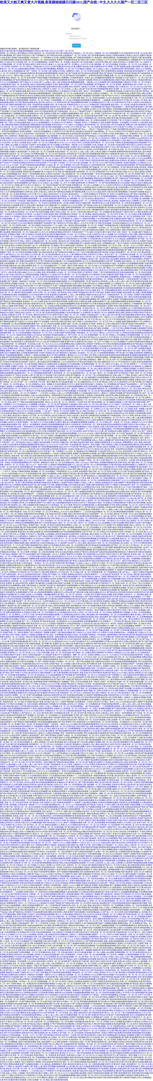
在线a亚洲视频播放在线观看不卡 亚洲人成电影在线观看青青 (30, 708)
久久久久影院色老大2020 (122, 382)
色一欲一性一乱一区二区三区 (121, 749)
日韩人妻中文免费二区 (37, 359)
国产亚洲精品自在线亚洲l (41, 368)
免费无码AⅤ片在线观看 (109, 588)
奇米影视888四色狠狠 (141, 337)
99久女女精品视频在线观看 (120, 310)
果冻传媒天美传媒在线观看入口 (123, 118)
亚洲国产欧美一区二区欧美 (138, 62)
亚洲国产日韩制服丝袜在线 (67, 60)
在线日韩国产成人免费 (139, 66)
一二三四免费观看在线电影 (112, 91)
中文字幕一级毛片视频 (46, 382)
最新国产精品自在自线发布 (23, 626)
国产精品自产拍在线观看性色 (115, 73)
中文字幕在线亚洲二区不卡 (122, 319)
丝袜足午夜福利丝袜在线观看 (29, 127)
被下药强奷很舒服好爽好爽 (70, 409)
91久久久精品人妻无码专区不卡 (49, 194)
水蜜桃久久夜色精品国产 (18, 151)
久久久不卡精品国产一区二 (46, 753)
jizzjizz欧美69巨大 (142, 138)
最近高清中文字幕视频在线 (50, 138)
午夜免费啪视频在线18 (132, 509)
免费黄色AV (70, 71)
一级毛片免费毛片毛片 (135, 619)
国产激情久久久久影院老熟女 (17, 536)
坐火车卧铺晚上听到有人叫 (18, 503)
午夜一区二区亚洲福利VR (131, 113)
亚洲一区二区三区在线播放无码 (53, 129)
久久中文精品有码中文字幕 (129, 53)
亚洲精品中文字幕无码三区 (99, 194)
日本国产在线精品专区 (80, 292)
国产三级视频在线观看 (63, 286)
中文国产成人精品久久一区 (70, 820)
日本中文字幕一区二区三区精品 (67, 140)
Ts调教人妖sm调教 (11, 145)
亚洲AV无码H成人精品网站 (108, 201)
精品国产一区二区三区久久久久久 (29, 601)
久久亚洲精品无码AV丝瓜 (15, 431)
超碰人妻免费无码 (129, 230)
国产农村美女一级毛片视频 (30, 317)
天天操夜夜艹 (13, 201)
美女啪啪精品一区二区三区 (111, 418)
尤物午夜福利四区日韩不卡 (101, 147)
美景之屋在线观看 (21, 109)
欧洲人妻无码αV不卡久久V (15, 149)
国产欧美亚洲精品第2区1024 (139, 109)
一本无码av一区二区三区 (88, 138)
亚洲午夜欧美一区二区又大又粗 (102, 142)
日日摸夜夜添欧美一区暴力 (80, 78)
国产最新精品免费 (123, 66)
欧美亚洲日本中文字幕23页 (122, 100)
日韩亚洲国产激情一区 (30, 207)
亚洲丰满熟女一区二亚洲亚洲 (126, 134)
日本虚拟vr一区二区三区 (128, 64)
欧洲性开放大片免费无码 (77, 301)
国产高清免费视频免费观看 (12, 355)
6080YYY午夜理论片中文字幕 (90, 263)
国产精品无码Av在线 (79, 679)
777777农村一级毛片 (65, 265)
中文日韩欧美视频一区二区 (19, 491)
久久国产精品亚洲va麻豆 (9, 706)
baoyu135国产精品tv (92, 462)
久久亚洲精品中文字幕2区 (68, 91)
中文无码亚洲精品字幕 (104, 219)
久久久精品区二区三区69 (142, 127)
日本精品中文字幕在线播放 (51, 290)
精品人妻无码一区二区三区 (16, 78)
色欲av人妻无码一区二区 (72, 160)
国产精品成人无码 (64, 292)
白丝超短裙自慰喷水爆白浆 (28, 138)
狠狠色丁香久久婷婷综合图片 (110, 230)
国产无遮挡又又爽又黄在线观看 (139, 57)
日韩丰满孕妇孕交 (62, 134)
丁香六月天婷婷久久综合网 (128, 120)
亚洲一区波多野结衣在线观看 (38, 104)
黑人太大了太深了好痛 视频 (83, 252)
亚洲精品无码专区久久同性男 (13, 87)
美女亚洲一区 (113, 433)
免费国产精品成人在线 (84, 66)
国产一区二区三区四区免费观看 (86, 169)
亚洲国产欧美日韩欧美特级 (55, 268)
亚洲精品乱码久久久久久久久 (78, 104)
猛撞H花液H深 (52, 87)
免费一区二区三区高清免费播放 (122, 75)
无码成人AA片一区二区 (70, 107)
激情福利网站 (106, 429)
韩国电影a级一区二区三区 (134, 397)
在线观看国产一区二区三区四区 (75, 55)
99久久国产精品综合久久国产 (67, 283)
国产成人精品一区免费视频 (130, 559)
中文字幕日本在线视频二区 (104, 223)
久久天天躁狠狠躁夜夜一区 (108, 158)
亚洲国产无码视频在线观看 (123, 299)
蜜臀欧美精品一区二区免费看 (129, 923)
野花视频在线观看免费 (28, 198)
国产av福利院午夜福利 (87, 243)
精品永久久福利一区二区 (43, 250)
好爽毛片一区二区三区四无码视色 (45, 116)
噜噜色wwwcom (29, 230)
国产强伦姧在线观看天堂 (132, 393)
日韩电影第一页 (116, 167)
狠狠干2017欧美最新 (41, 321)
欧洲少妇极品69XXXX (9, 138)
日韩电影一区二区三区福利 (129, 646)
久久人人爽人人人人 (20, 449)
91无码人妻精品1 (143, 963)
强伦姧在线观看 (25, 131)
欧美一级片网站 (71, 442)
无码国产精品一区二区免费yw (60, 62)
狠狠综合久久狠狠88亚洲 (110, 154)
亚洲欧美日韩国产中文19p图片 (40, 503)
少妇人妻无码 (119, 397)
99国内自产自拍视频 (86, 236)
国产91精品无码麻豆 (104, 299)
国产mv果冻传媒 (70, 742)
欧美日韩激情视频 (131, 912)
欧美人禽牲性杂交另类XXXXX (40, 315)
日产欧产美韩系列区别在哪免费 (55, 80)
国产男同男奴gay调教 (84, 447)
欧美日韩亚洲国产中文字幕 (86, 304)
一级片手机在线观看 (82, 661)
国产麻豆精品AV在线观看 (9, 205)
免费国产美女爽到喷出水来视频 (85, 453)
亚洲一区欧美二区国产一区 (99, 682)
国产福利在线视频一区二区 (98, 402)
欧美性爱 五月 (132, 265)
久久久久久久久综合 (133, 330)
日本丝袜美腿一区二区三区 (42, 350)
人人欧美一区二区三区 (47, 418)
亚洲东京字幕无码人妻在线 (116, 420)
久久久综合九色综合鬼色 (20, 203)
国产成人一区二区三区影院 (90, 127)
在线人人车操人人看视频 (101, 440)
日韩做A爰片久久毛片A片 (42, 66)
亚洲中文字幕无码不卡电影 (87, 272)
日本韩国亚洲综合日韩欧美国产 (109, 480)
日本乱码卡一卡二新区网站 (41, 57)
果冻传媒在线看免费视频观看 (46, 73)
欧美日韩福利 (132, 73)
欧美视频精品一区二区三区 (141, 203)
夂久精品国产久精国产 (27, 145)
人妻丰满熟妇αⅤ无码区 (24, 53)
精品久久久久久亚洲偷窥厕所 (38, 122)
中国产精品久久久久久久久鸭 (11, 489)
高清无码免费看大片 (48, 391)
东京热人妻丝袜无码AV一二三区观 (75, 194)
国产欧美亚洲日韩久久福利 (35, 310)
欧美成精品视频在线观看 (57, 281)
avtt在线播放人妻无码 (82, 125)
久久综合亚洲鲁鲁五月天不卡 (64, 384)
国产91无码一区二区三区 (56, 149)
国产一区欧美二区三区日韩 (58, 411)
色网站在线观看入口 (88, 270)
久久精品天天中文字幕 (60, 131)
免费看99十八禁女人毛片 (132, 431)
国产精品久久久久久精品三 (39, 183)
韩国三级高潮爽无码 (120, 129)
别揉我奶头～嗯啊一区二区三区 (99, 359)
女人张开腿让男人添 (15, 494)
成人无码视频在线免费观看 (101, 78)
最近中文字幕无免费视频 (56, 355)
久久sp (8, 165)
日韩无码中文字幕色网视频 (19, 467)
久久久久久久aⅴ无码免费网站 (59, 344)
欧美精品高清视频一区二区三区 (139, 301)
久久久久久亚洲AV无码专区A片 (111, 185)
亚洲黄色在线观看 (32, 274)
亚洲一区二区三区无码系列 (130, 149)
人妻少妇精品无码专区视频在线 (48, 362)
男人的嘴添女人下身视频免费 (131, 304)
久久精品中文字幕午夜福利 (43, 214)
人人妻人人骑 (76, 89)
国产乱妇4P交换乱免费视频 (78, 167)
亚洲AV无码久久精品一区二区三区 (47, 120)
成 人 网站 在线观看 (26, 505)
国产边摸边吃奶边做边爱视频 (34, 165)
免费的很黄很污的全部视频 (40, 125)
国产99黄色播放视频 (114, 82)
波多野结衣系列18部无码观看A (123, 69)
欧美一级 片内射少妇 (58, 104)
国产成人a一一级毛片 (86, 129)
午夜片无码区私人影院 (118, 172)
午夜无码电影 (14, 198)
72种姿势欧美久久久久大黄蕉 (85, 420)
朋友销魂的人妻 (7, 630)
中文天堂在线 (112, 120)
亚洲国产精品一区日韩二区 (60, 189)
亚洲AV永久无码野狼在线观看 (15, 485)
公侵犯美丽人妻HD (111, 458)
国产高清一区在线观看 (35, 176)
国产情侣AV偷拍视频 (138, 194)
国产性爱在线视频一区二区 (136, 178)
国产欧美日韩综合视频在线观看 (54, 234)
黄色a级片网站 (143, 169)
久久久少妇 (38, 80)
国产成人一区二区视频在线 (101, 212)
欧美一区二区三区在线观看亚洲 (86, 498)
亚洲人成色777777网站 (121, 375)
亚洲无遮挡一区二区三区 (85, 172)
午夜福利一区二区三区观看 (133, 180)
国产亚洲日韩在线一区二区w (11, 389)
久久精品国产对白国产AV (9, 129)
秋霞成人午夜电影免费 (139, 80)
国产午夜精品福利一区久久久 (65, 111)
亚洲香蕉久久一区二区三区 (18, 652)
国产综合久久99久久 (112, 96)
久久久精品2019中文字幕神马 (61, 122)
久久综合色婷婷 (72, 129)
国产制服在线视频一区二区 (82, 368)
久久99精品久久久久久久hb (42, 697)
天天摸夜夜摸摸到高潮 (29, 353)
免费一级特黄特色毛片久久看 (98, 203)
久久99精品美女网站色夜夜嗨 (124, 165)
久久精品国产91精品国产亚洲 (74, 221)
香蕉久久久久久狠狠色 (134, 140)
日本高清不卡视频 (57, 442)
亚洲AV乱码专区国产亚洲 (74, 648)
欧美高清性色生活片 (126, 453)
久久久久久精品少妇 (61, 337)
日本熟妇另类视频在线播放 (128, 196)
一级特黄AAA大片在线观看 (96, 82)
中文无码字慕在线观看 (53, 619)
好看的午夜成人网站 (122, 80)
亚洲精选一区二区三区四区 (70, 196)
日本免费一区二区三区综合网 (139, 254)
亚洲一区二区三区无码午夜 (99, 310)
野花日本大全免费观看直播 (103, 80)
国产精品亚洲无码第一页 (135, 547)
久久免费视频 (18, 386)
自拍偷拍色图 (122, 57)
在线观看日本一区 (72, 174)
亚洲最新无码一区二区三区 (87, 158)
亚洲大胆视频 (118, 594)
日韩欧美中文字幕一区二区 (133, 82)
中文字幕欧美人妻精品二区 (84, 69)
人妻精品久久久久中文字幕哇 (71, 205)
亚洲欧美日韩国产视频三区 (124, 219)
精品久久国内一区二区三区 (37, 142)
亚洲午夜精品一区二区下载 (24, 306)
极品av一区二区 (6, 91)
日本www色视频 (92, 185)
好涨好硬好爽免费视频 (43, 863)
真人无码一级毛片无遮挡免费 (68, 180)
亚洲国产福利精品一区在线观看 (117, 122)
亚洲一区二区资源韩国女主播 (110, 572)
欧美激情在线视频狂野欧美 (97, 250)
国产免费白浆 (128, 125)
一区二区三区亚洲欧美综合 (119, 93)
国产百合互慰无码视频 (40, 212)
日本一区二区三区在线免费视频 (103, 400)
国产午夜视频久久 (39, 55)
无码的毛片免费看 (65, 116)
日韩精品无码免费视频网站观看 (73, 82)
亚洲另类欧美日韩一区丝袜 (101, 165)
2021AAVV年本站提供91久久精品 (123, 362)
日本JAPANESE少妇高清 (20, 326)
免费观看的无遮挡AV (16, 507)
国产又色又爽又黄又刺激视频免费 (95, 89)
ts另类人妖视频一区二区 (101, 145)
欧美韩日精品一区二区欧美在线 (131, 395)
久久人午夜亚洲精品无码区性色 (140, 308)
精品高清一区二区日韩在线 (44, 53)
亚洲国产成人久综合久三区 (117, 755)
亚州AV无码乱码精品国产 (32, 655)
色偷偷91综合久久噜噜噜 (129, 201)
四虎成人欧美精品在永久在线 (32, 113)
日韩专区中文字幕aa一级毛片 (20, 241)
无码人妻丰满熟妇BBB (63, 53)
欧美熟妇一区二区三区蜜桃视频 (33, 380)
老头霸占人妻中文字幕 (30, 375)
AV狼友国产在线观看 (85, 80)
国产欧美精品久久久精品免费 (96, 136)
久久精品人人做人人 (103, 69)
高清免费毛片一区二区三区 (30, 129)
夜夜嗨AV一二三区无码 (138, 364)
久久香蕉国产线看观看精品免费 (59, 465)
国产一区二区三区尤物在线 (50, 207)
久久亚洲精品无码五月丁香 (99, 102)
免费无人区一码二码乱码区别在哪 (17, 453)
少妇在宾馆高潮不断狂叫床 (24, 753)
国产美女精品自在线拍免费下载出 (90, 73)
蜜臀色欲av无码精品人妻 (108, 87)
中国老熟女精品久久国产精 (123, 1026)
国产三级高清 (120, 178)
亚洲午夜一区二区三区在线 (68, 856)
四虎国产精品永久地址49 (64, 96)
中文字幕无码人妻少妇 (48, 415)
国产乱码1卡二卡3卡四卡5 (19, 440)
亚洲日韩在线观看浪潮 (113, 288)
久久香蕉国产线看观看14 (15, 288)
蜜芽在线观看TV (45, 219)
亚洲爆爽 (77, 96)
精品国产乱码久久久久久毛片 (140, 129)
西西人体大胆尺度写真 (126, 290)
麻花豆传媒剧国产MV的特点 (56, 310)
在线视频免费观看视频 (64, 366)
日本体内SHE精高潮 (7, 286)
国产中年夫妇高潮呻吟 (83, 248)
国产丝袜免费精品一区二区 (101, 131)
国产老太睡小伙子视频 (124, 353)
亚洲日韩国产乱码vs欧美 (71, 919)
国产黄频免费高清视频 (16, 623)
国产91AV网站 (127, 127)
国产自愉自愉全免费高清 (25, 73)
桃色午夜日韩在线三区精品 (140, 111)
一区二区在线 (43, 198)
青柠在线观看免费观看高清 (16, 628)
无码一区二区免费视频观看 (122, 359)
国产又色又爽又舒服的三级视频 (89, 742)
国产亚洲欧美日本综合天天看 (64, 66)
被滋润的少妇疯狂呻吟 (103, 111)
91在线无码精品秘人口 (73, 312)
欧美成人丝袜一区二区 (38, 344)
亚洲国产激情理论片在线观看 (47, 263)
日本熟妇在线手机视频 (121, 111)
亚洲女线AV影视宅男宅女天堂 (34, 304)
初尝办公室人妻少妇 (102, 449)
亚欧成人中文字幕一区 (89, 87)
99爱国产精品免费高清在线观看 (46, 243)
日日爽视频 (81, 306)
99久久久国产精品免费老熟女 (76, 427)
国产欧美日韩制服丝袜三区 (23, 80)
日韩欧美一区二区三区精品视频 (106, 53)
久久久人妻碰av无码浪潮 (56, 359)
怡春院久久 (33, 536)
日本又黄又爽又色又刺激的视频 (122, 315)
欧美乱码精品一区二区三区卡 (66, 151)
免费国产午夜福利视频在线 (128, 482)
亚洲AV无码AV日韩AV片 (130, 241)
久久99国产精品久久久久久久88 (12, 310)
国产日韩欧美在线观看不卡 (83, 57)
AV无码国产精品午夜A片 (123, 350)
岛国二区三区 (81, 496)
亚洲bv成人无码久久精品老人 (36, 192)
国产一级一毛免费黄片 (56, 451)
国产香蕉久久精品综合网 (98, 355)
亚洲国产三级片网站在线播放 (40, 299)
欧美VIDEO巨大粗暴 (44, 64)
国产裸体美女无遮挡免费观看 (17, 100)
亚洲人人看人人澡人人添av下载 (121, 957)
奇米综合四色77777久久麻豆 (62, 125)
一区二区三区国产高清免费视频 (82, 84)
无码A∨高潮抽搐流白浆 (17, 71)
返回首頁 (76, 45)
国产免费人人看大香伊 (132, 250)
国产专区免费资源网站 (96, 55)
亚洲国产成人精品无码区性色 (106, 236)
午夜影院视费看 (125, 225)
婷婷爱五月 (13, 409)
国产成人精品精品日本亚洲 (79, 131)
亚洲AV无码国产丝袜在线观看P (18, 57)
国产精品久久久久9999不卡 (113, 268)
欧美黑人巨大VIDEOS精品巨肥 (70, 639)
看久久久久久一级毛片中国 (12, 75)
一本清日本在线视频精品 (9, 131)
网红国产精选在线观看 (23, 292)
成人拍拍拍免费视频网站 (108, 257)
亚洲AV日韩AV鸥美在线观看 (112, 529)
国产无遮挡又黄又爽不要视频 (102, 435)
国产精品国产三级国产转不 (142, 89)
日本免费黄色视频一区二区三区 (42, 154)
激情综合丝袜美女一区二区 (21, 212)
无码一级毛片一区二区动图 (90, 113)
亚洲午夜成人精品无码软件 (45, 650)
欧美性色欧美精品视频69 (131, 597)
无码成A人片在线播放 (81, 109)
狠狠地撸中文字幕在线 (48, 599)
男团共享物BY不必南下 (111, 241)
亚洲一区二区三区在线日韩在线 (65, 326)
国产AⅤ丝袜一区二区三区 (130, 156)
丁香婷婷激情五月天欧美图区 (61, 395)
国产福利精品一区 (95, 380)
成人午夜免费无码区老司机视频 (86, 516)
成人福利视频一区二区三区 (57, 136)
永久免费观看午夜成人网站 (114, 312)
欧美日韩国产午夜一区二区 (104, 116)
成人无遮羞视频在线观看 (116, 301)
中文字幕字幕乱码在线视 (23, 102)
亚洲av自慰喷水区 (73, 288)
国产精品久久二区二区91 (15, 254)
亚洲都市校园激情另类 (108, 462)
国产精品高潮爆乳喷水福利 (78, 102)
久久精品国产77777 (65, 178)
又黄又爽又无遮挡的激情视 (60, 628)
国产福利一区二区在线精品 (68, 227)
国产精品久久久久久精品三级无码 (121, 673)
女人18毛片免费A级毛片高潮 (114, 324)
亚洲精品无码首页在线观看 (44, 96)
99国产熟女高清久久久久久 (12, 134)
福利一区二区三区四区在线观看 (88, 71)
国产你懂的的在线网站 (131, 317)
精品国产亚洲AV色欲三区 (64, 717)
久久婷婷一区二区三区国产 (30, 541)
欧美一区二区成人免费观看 (23, 963)
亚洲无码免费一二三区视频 (104, 297)
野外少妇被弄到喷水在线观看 (112, 71)
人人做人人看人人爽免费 (22, 337)
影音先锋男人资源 (130, 451)
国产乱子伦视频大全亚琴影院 (58, 145)
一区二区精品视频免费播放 (25, 180)
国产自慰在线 (58, 762)
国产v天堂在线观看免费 (25, 156)
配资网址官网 (82, 545)
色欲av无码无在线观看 (56, 605)
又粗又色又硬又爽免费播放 (45, 69)
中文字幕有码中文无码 (138, 187)
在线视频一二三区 (108, 328)
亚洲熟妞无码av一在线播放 (63, 169)
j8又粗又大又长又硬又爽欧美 (101, 109)
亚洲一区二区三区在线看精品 (108, 543)
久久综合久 (72, 142)
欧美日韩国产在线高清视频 (37, 78)
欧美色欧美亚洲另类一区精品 (131, 210)
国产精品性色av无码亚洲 (64, 154)
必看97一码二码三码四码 (11, 225)
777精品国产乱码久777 (85, 111)
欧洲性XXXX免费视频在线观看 (58, 147)
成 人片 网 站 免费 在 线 (85, 478)
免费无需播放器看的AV (130, 321)
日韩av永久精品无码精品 (40, 395)
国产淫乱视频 (117, 78)
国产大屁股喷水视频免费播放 (68, 113)
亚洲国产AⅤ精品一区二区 (20, 366)
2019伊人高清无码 (113, 98)
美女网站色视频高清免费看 (50, 201)
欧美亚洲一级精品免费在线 (105, 57)
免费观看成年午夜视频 (121, 612)
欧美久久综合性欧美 (76, 136)
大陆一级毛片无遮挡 (131, 297)
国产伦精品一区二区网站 (90, 409)
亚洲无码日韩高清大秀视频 (99, 75)
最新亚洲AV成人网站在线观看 (20, 265)
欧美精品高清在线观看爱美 (26, 248)
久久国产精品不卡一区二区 (133, 78)
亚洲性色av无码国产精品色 (112, 541)
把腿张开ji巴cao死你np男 (89, 140)
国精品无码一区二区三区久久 (118, 476)
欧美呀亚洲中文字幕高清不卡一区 (88, 183)
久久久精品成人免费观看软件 (126, 239)
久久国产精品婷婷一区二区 (59, 668)
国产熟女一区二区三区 (37, 328)
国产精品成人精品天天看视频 (104, 447)
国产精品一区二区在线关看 (19, 84)
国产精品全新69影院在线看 (35, 87)
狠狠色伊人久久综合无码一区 (15, 364)
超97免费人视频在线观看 (112, 380)
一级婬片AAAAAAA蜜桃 (29, 219)
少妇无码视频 (98, 149)
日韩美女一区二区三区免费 (57, 961)
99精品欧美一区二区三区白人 (108, 156)
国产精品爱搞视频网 (49, 118)
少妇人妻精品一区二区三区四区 (138, 520)
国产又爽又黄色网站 (68, 158)
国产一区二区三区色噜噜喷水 (79, 494)
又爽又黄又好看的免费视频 (35, 637)
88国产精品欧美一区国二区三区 (21, 512)
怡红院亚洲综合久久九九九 (58, 254)
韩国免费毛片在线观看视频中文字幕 (101, 377)
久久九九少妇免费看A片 (118, 342)
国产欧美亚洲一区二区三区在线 (121, 574)
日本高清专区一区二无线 (72, 297)
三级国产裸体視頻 (101, 433)
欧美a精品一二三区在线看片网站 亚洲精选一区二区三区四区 (130, 136)
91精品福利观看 (44, 442)
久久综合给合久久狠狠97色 (108, 138)
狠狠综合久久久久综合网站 (116, 308)
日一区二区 (54, 413)
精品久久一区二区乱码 (43, 185)
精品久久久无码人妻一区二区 (36, 254)
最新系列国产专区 (53, 328)
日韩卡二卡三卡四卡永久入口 (20, 849)
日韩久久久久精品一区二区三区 (28, 187)
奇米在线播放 (41, 145)
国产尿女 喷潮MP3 (138, 207)
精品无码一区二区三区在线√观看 (67, 98)
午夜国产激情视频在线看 (47, 780)
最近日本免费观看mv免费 (62, 210)
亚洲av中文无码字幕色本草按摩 (132, 154)
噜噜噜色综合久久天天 (63, 156)
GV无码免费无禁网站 (12, 250)
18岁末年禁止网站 (101, 62)
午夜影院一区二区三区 (10, 382)
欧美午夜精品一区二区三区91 (30, 588)
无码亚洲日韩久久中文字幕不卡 (77, 239)
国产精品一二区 (146, 487)
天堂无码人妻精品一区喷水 (135, 518)
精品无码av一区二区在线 (120, 104)
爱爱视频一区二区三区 (65, 69)
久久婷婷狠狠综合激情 (8, 295)
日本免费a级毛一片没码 (75, 216)
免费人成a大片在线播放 (32, 480)
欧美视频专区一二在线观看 (100, 100)
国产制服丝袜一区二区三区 (105, 84)
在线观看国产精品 (54, 431)
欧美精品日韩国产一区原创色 (132, 664)
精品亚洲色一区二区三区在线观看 (79, 346)
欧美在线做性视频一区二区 (130, 272)
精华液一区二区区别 (7, 53)
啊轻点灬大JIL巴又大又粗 (83, 64)
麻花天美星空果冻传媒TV (135, 107)
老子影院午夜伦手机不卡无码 (115, 610)
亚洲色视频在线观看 (120, 109)
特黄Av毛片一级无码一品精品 (72, 389)
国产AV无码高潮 (46, 375)
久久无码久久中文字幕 (70, 127)
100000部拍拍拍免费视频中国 (134, 288)
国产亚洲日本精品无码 (56, 216)
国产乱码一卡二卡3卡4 (12, 545)
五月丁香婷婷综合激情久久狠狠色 (124, 536)
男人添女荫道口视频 (30, 487)
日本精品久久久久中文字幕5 (106, 60)
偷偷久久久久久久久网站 (68, 236)
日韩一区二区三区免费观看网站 (36, 62)
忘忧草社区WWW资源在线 (111, 113)
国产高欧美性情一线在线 (141, 225)
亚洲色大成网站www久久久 (98, 655)
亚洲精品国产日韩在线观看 (100, 104)
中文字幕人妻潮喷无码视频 (62, 57)
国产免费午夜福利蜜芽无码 (16, 104)
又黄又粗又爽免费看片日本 (92, 317)
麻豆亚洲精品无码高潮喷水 (32, 787)
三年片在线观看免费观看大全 (73, 261)
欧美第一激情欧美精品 (124, 84)
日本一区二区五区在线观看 (87, 350)
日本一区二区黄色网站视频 (35, 561)
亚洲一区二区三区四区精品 (61, 652)
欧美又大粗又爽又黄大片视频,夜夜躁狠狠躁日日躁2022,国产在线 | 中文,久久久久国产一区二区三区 (74, 2)
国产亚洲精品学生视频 (63, 252)
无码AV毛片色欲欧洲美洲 (43, 111)
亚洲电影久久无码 (97, 122)
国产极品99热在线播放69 (11, 995)
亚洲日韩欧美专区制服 (82, 279)
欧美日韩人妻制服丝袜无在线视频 (93, 415)
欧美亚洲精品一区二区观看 (102, 279)
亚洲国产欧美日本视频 (77, 203)
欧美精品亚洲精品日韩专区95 (24, 163)
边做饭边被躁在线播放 (26, 69)
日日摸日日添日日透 (130, 91)
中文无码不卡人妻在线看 (138, 122)
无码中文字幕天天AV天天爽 (53, 259)
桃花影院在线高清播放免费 (119, 355)
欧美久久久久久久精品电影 (41, 630)
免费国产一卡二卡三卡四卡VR (40, 169)
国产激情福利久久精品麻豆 (66, 353)
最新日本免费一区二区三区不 (120, 89)
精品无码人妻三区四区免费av (83, 62)
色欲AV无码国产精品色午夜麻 (32, 702)
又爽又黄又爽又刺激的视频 (51, 127)
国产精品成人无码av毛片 (93, 205)
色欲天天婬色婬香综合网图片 (41, 84)
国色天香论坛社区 (144, 389)
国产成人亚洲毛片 (122, 116)
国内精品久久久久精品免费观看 (123, 248)
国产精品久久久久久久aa (97, 829)
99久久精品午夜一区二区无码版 (126, 198)
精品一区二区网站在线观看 (21, 116)
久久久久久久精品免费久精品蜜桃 (129, 447)
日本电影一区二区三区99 (67, 163)
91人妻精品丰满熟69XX (140, 789)
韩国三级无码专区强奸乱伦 (96, 406)
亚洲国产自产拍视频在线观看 (117, 525)
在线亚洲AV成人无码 (127, 158)
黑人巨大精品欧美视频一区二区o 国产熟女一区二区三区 (78, 957)
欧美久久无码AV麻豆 (28, 205)
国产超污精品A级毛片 (27, 64)
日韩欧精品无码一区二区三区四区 (45, 241)
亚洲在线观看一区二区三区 (62, 93)
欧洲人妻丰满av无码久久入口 (45, 102)
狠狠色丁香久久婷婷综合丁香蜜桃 (20, 120)
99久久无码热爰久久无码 (116, 140)
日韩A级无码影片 (126, 98)
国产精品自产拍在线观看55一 (77, 75)
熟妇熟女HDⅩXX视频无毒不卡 (48, 205)
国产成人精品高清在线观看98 (38, 357)
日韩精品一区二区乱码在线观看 (44, 60)
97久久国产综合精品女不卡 (44, 286)
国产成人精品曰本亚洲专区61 (64, 350)
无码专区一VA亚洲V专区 (29, 400)
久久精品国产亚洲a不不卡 (46, 180)
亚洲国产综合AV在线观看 (80, 147)
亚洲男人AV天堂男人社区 (30, 308)
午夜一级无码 (68, 225)
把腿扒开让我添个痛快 (57, 422)
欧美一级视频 (69, 279)
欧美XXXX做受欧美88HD (119, 194)
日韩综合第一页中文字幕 (87, 326)
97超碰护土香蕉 (71, 259)
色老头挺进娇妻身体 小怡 (53, 279)
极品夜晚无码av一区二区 (50, 187)
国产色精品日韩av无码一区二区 (74, 903)
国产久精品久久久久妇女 (29, 82)
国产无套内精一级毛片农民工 (11, 771)
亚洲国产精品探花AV (69, 684)
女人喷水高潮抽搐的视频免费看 (25, 98)
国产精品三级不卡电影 (86, 60)
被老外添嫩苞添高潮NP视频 (136, 903)
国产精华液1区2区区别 (24, 96)
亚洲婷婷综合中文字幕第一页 (105, 66)
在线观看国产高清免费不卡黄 (93, 96)
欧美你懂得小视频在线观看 (46, 270)
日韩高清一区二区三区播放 (81, 214)
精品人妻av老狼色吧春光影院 (127, 270)
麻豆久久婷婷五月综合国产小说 (52, 174)
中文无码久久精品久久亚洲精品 (96, 93)
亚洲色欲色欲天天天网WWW (95, 187)
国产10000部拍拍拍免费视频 (93, 207)
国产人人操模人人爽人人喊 (49, 82)
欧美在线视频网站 (21, 183)
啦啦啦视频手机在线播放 (127, 236)
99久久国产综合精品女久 (121, 147)
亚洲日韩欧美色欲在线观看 (43, 456)
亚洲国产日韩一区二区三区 (88, 921)
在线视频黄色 (113, 277)
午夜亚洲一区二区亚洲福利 (110, 603)
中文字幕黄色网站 (51, 91)
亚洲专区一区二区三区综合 (21, 66)
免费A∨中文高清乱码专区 (38, 216)
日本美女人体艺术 (132, 55)
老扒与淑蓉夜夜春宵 (100, 550)
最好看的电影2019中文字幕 (111, 127)
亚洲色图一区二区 (24, 107)
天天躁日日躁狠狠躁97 (82, 939)
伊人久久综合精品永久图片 (18, 93)
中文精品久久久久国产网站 (76, 359)
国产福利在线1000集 (54, 55)
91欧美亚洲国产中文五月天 (108, 221)
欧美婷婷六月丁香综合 (12, 375)
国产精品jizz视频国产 (58, 371)
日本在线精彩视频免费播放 (131, 96)
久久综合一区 (138, 100)
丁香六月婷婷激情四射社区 (128, 176)
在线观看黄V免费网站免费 (70, 413)
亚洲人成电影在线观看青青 (100, 442)
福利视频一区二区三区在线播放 (106, 64)
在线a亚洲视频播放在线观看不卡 (104, 570)
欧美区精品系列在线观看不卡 (135, 71)
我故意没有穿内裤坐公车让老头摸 (79, 149)
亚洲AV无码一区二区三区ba (34, 319)
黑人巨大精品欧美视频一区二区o (28, 290)
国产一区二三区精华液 (88, 201)
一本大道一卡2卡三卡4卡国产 (133, 245)
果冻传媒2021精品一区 (110, 263)
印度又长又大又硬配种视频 (68, 243)
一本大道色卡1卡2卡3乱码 (38, 422)
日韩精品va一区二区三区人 (83, 53)
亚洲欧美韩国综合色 (126, 764)
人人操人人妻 (73, 295)
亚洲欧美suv (44, 274)
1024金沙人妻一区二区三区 (55, 75)
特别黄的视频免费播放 (87, 299)
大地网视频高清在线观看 (87, 959)
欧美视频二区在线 (126, 588)
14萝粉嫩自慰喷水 (98, 210)
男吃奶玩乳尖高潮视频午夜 (39, 109)
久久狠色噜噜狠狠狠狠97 (106, 353)
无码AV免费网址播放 (37, 147)
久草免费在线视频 (7, 60)
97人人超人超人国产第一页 (63, 64)
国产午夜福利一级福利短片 (18, 281)
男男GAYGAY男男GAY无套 (103, 134)
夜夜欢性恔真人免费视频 (122, 371)
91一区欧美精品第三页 (44, 245)
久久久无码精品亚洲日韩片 (45, 657)
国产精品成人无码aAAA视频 (27, 442)
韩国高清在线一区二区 (76, 176)
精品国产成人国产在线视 (67, 73)
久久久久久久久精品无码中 (96, 192)
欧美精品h (137, 216)
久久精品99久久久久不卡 (28, 429)
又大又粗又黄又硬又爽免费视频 (21, 111)
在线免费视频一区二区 (59, 100)
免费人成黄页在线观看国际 (16, 167)
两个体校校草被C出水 (91, 554)
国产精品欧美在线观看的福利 (56, 494)
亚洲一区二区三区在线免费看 (94, 822)
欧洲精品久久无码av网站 (71, 339)
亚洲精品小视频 (14, 234)
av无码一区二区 (143, 134)
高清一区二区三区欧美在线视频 (19, 252)
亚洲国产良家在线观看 (40, 107)
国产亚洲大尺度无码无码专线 (93, 160)
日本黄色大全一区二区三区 (129, 87)
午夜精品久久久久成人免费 (51, 317)
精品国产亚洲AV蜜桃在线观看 (37, 498)
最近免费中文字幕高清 (106, 780)
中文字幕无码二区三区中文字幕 (120, 337)
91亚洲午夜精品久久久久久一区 (55, 601)
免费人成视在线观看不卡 (97, 301)
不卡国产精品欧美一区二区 (40, 158)
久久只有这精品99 (7, 221)
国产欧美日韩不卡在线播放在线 (53, 713)
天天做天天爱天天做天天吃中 (105, 232)
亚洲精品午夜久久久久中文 (10, 308)
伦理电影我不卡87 (102, 172)
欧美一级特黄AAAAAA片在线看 (133, 556)
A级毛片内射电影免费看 (31, 905)
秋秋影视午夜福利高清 (57, 198)
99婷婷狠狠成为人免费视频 (128, 60)
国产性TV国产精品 (97, 292)
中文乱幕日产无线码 (100, 731)
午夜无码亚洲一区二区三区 (45, 134)
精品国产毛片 (55, 107)
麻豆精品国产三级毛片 (121, 212)
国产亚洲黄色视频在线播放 (16, 357)
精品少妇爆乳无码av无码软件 (69, 87)
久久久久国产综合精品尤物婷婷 (111, 163)
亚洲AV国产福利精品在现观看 (59, 192)
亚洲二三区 (8, 196)
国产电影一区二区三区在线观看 (130, 534)
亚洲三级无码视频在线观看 (102, 189)
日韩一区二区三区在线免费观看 (16, 147)
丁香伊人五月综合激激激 (17, 122)
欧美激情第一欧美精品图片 (96, 306)
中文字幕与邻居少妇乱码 (103, 717)
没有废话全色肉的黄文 (22, 60)
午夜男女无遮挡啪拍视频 (31, 118)
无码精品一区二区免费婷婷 (106, 384)
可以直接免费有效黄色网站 (51, 160)
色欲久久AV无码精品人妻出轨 (16, 216)
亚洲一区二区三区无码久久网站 (105, 471)
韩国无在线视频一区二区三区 (85, 225)
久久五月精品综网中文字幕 (39, 295)
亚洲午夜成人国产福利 (92, 328)
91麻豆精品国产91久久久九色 (35, 342)
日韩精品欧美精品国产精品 (76, 711)
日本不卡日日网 (43, 764)
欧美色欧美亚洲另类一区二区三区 (132, 221)
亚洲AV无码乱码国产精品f (120, 145)
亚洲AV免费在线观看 (61, 84)
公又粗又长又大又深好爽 (13, 62)
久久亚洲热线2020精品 (57, 775)
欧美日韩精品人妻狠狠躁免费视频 (93, 456)
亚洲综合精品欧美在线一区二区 (62, 498)
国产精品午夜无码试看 (24, 286)
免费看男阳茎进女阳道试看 (127, 151)
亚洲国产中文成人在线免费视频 (73, 120)
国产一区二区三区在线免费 (14, 639)
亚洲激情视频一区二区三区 (98, 335)
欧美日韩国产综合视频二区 (63, 583)
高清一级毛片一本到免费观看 (90, 91)
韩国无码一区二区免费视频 (128, 257)
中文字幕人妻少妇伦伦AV (29, 673)
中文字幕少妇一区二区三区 (96, 176)
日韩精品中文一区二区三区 (124, 283)
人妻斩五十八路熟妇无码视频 (84, 219)
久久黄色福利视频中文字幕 (103, 465)
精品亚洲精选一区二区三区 (102, 512)
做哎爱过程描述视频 (116, 250)
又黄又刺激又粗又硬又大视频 (116, 427)
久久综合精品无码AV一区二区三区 (95, 321)
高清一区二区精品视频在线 (107, 290)
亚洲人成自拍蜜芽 (112, 210)
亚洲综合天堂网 (50, 113)
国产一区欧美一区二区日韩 (37, 71)
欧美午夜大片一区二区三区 (95, 308)
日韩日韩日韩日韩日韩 (69, 138)
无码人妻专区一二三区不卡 (52, 811)
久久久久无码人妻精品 (136, 172)
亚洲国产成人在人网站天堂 (79, 411)
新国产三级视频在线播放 (13, 480)
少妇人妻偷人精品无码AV (68, 263)
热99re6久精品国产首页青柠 (95, 216)
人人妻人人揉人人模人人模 (88, 151)
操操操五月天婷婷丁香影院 (10, 312)
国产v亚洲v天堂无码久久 (22, 55)
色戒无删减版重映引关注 (16, 610)
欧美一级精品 (145, 646)
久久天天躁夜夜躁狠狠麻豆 (14, 192)
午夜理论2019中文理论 (64, 223)
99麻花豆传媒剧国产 (30, 570)
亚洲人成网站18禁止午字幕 (19, 509)
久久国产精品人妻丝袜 (104, 737)
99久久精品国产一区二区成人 (113, 845)
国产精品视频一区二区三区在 (129, 590)
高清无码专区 (62, 102)
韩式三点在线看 (20, 142)
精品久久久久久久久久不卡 (84, 366)
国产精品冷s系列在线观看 (128, 391)
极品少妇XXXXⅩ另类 (35, 91)
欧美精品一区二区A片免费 (87, 245)
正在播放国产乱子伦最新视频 (68, 364)
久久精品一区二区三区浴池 (34, 75)
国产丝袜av (72, 80)
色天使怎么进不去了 (99, 295)
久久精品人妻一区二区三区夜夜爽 (41, 151)
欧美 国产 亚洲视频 (113, 261)
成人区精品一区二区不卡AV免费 (62, 183)
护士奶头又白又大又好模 (105, 270)
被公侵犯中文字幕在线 (127, 1030)
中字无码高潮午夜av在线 (56, 288)
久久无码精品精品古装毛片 (89, 393)
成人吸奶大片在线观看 (107, 151)
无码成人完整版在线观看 (115, 55)
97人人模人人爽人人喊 (130, 418)
